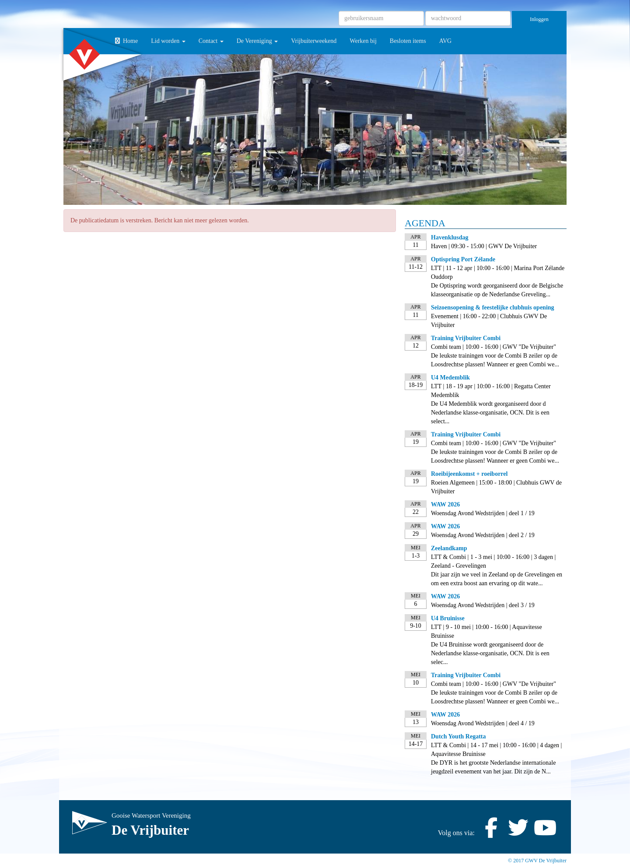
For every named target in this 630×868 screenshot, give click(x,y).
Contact (211, 41)
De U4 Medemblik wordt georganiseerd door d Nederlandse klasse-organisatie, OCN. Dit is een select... (490, 413)
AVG (445, 41)
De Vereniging (257, 41)
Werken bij (363, 41)
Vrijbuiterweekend (313, 41)
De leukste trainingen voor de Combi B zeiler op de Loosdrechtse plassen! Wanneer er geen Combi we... (495, 360)
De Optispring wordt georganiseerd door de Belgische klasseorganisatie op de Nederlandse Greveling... (497, 290)
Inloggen (539, 19)
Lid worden (168, 41)
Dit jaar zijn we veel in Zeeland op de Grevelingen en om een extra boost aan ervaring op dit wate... (496, 579)
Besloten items (408, 41)
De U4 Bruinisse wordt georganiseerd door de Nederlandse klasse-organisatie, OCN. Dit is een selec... (490, 653)
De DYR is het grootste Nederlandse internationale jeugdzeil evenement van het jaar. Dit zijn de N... (493, 767)
